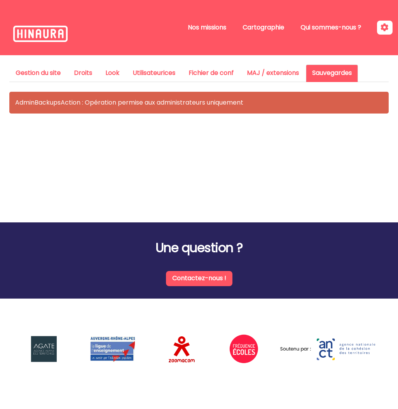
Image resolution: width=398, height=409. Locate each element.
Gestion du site (38, 72)
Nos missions (207, 27)
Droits (83, 72)
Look (112, 72)
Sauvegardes (332, 72)
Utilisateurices (154, 72)
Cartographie (263, 27)
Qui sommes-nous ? (330, 27)
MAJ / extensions (273, 72)
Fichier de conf (211, 72)
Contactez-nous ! (199, 278)
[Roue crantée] (385, 28)
